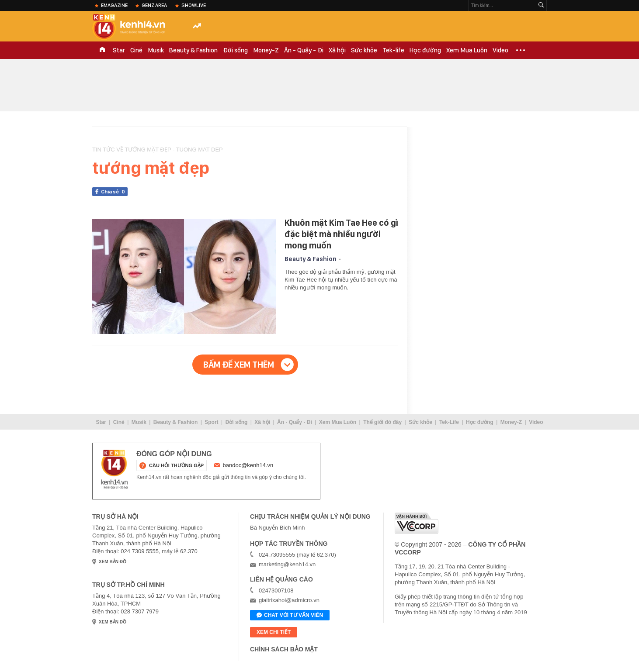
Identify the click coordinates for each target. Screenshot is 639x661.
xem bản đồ (112, 561)
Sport (211, 422)
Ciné (136, 50)
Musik (156, 50)
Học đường (425, 50)
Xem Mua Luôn (466, 50)
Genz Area (154, 5)
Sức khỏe (364, 50)
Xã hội (337, 50)
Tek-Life (449, 422)
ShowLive (193, 5)
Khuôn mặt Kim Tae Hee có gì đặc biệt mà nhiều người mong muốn (341, 234)
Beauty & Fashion (193, 50)
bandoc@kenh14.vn (248, 465)
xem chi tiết (274, 632)
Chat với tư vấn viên (290, 615)
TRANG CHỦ (102, 50)
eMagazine (114, 5)
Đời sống (235, 50)
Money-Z (266, 50)
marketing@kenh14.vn (287, 564)
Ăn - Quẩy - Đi (303, 50)
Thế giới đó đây (382, 422)
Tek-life (393, 50)
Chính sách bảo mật (284, 649)
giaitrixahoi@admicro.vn (289, 600)
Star (119, 50)
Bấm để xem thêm (238, 364)
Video (500, 50)
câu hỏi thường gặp (176, 465)
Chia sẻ (114, 191)
